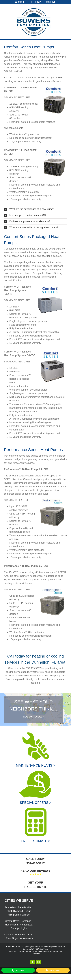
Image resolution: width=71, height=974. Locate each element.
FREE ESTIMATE (35, 887)
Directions (53, 970)
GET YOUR (35, 882)
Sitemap (40, 951)
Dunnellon (10, 907)
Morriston (20, 934)
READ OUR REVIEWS (35, 870)
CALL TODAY (35, 859)
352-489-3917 (35, 863)
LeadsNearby (35, 954)
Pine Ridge (12, 938)
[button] (35, 209)
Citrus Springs (22, 914)
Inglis (24, 928)
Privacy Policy (31, 951)
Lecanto (8, 934)
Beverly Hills (24, 907)
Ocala (30, 934)
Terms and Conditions (17, 951)
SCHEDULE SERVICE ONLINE (35, 2)
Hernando (26, 921)
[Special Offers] (35, 770)
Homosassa (11, 924)
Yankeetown (26, 938)
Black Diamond (15, 911)
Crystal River (12, 921)
